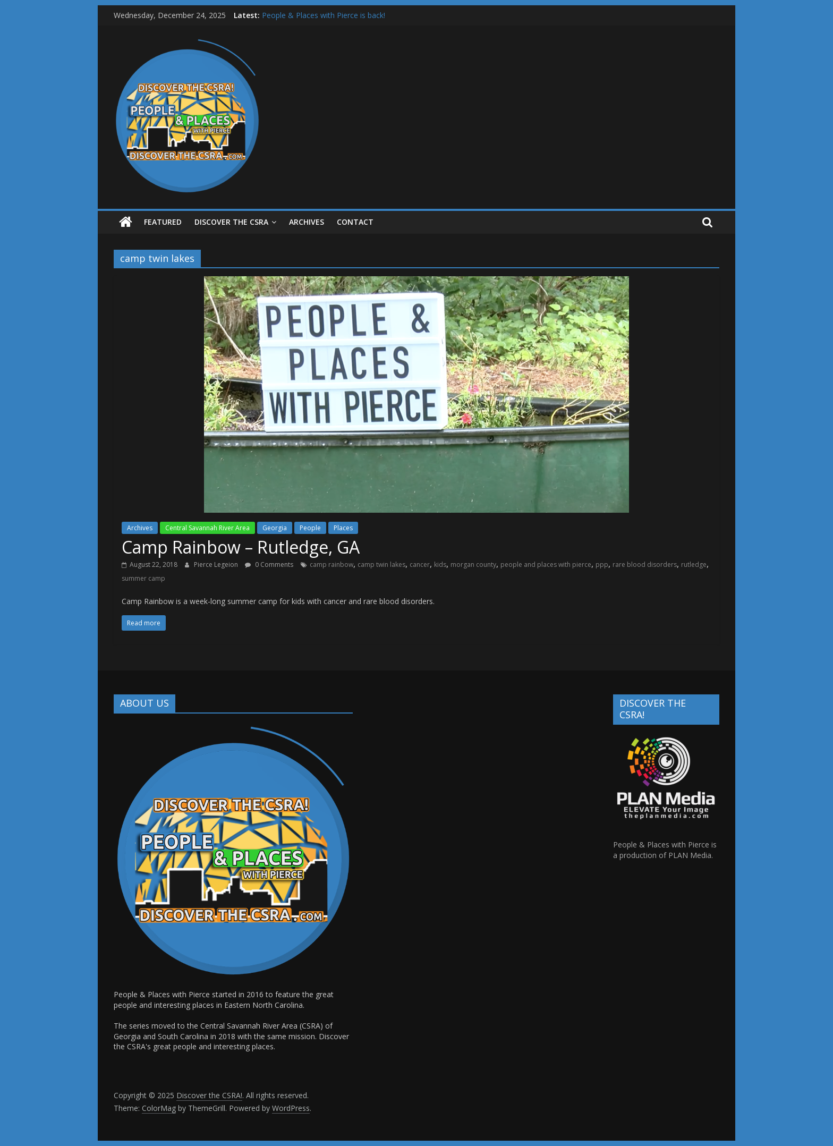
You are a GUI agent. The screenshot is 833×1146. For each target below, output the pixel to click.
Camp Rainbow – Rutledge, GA (241, 547)
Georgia (274, 527)
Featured (163, 222)
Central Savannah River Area (207, 527)
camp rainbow (331, 564)
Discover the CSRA (231, 222)
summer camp (143, 578)
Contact (355, 222)
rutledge (694, 564)
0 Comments (269, 564)
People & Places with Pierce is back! (323, 15)
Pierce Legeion (217, 564)
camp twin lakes (381, 564)
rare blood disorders (645, 564)
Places (343, 527)
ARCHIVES (306, 222)
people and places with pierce (545, 564)
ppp (602, 564)
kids (440, 564)
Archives (139, 527)
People (310, 527)
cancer (420, 564)
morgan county (473, 564)
